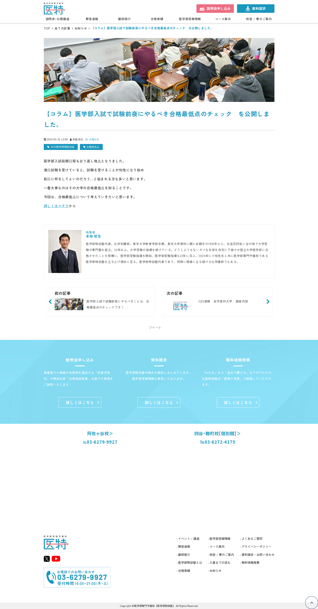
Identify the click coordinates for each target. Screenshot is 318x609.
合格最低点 (92, 146)
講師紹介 (124, 19)
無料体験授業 (250, 562)
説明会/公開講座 (58, 19)
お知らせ (81, 28)
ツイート (155, 327)
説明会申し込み (219, 8)
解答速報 (92, 19)
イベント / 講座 (188, 538)
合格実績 (157, 19)
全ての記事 (62, 28)
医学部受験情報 (190, 19)
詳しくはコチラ (56, 205)
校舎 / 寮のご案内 (259, 19)
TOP (47, 28)
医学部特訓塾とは (190, 562)
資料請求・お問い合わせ (258, 554)
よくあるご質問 (252, 538)
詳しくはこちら (80, 402)
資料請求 (259, 8)
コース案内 (223, 19)
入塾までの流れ (220, 562)
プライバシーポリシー (256, 546)
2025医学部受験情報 (62, 146)
